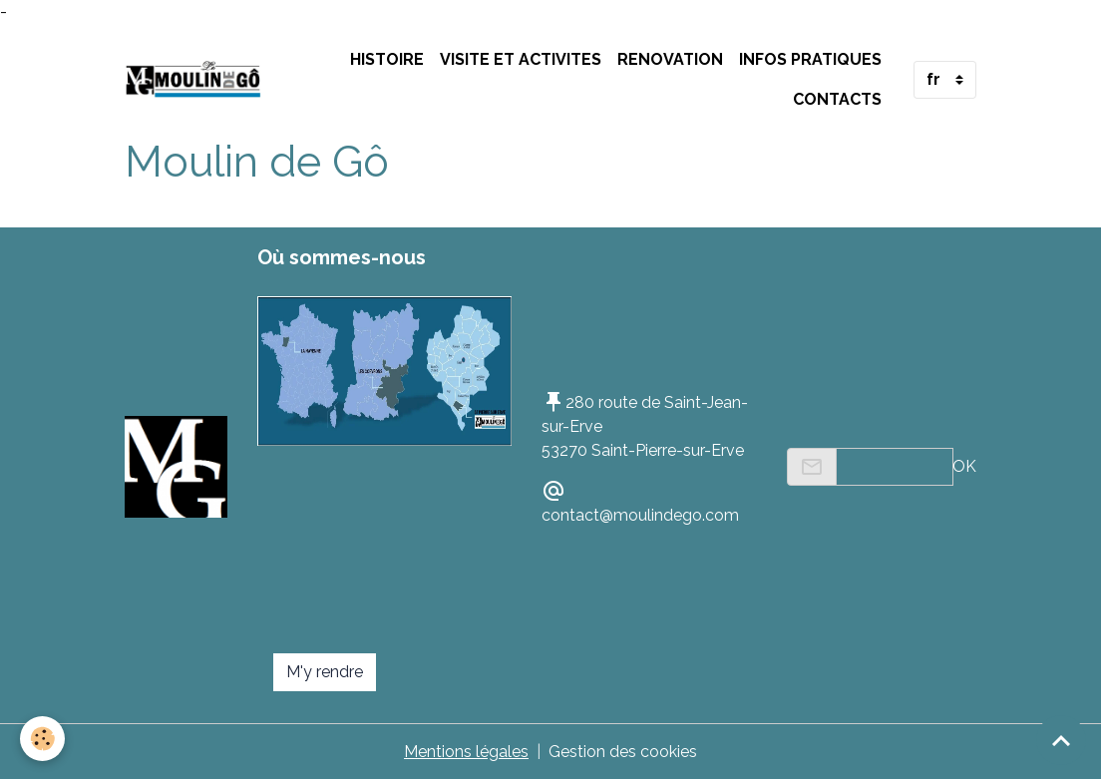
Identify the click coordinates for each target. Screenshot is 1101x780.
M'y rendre (324, 671)
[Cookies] (42, 738)
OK (964, 466)
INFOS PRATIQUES (810, 59)
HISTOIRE (387, 59)
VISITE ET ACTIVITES (520, 59)
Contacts (837, 99)
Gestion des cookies (623, 751)
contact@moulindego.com (640, 515)
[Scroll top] (1061, 740)
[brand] (193, 80)
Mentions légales (466, 751)
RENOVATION (670, 59)
